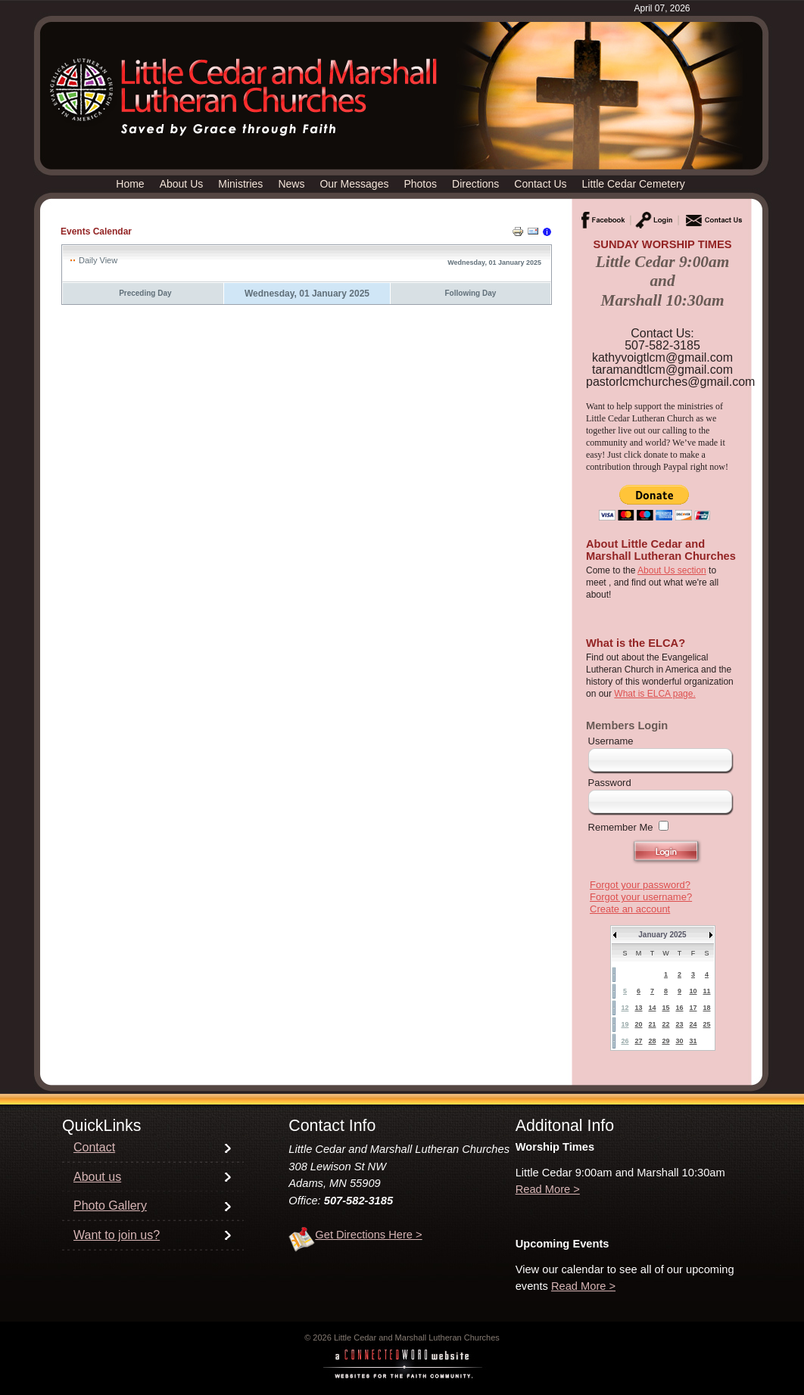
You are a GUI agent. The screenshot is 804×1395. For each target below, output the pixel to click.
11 (706, 991)
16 (679, 1007)
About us (97, 1176)
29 (665, 1041)
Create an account (630, 909)
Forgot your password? (640, 884)
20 (638, 1024)
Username (611, 741)
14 (652, 1007)
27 (638, 1041)
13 (638, 1007)
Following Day (471, 293)
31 (692, 1041)
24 (692, 1024)
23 (679, 1024)
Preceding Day (145, 293)
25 (706, 1024)
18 (706, 1007)
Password (609, 782)
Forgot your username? (641, 897)
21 (652, 1024)
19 (624, 1024)
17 (692, 1007)
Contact (94, 1147)
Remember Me (620, 827)
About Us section (671, 570)
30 (679, 1041)
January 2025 (662, 935)
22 (665, 1024)
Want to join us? (116, 1235)
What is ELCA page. (654, 693)
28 (652, 1041)
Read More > (548, 1189)
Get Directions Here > (368, 1235)
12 (624, 1007)
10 (692, 991)
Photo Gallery (110, 1205)
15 (665, 1007)
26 (624, 1041)
